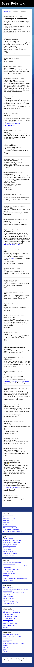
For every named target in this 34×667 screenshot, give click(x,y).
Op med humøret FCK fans (9, 546)
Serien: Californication (8, 603)
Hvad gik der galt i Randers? (10, 544)
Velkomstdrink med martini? (10, 528)
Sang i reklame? (7, 647)
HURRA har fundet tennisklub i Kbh (11, 542)
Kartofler (5, 524)
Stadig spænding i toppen (9, 551)
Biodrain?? (5, 627)
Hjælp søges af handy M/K (9, 573)
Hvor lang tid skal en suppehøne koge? (12, 531)
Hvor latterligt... (7, 548)
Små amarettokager (8, 515)
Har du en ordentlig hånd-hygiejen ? (12, 636)
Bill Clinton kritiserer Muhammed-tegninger (13, 643)
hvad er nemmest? (7, 640)
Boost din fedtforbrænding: (10, 625)
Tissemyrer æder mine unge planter (12, 562)
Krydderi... (5, 517)
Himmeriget (6, 641)
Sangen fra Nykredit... (8, 596)
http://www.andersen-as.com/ (12, 245)
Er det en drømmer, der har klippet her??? (13, 592)
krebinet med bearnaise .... (9, 526)
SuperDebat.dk (7, 11)
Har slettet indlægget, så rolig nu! (11, 634)
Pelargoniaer (6, 577)
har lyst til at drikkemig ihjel (9, 618)
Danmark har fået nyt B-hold (10, 623)
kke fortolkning (6, 638)
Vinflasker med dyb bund (9, 518)
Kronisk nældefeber (8, 620)
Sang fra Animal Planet (8, 598)
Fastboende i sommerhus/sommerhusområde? (15, 566)
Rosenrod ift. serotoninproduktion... (12, 622)
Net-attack (5, 645)
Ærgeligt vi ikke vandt (8, 538)
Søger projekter (7, 567)
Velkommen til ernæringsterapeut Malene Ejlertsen (15, 589)
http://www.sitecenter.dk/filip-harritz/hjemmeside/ (12, 124)
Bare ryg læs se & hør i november (11, 612)
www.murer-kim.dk (9, 258)
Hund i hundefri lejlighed (9, 564)
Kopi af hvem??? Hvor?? (8, 571)
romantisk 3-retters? (8, 520)
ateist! (4, 649)
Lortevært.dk (6, 600)
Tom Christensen (7, 549)
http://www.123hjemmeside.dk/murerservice (16, 381)
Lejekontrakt (6, 575)
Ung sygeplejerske (7, 651)
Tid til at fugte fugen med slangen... (11, 569)
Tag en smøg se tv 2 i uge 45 (10, 614)
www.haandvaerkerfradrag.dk (12, 487)
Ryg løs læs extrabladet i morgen (11, 611)
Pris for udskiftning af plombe (10, 616)
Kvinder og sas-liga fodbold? (10, 553)
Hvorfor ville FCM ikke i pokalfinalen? (12, 540)
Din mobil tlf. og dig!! (8, 587)
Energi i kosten (6, 522)
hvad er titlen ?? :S (7, 591)
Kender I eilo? (6, 594)
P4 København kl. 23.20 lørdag (10, 602)
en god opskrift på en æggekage (11, 529)
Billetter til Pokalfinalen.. (9, 555)
